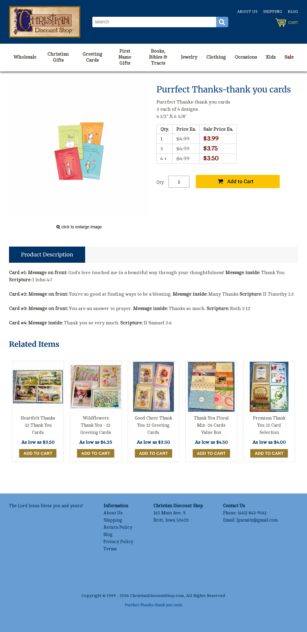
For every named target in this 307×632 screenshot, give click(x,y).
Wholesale (24, 57)
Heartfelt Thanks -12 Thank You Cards (38, 425)
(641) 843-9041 (252, 513)
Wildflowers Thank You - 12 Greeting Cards (95, 425)
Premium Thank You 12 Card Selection (269, 425)
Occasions (246, 57)
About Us (247, 12)
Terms (110, 549)
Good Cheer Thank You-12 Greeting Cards (153, 425)
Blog (293, 12)
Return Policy (117, 527)
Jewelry (189, 57)
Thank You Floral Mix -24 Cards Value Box (211, 425)
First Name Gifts (124, 57)
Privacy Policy (118, 541)
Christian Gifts (58, 57)
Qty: (160, 182)
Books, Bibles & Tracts (158, 57)
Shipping (272, 12)
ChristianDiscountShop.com (157, 595)
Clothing (216, 57)
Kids (271, 57)
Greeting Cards (92, 57)
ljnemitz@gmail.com (257, 520)
